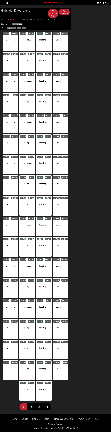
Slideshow (64, 12)
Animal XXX (17, 24)
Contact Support (55, 424)
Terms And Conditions (63, 419)
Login (46, 419)
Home (14, 419)
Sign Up (36, 419)
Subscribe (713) (53, 13)
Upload (24, 419)
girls (19, 28)
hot (24, 28)
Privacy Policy (83, 419)
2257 (97, 419)
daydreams (11, 28)
